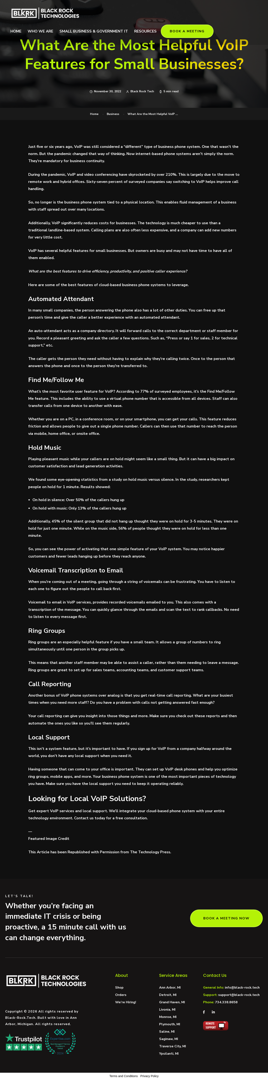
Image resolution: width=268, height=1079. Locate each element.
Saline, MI (167, 1031)
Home (94, 114)
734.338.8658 (226, 1002)
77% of (146, 391)
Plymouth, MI (169, 1024)
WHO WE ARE (40, 31)
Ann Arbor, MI (170, 987)
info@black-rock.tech (242, 987)
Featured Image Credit (48, 838)
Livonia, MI (167, 1009)
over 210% (166, 174)
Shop (119, 987)
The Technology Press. (150, 852)
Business (113, 114)
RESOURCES (145, 31)
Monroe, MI (168, 1017)
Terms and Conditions (124, 1076)
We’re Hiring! (125, 1002)
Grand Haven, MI (172, 1002)
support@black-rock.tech (239, 995)
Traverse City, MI (172, 1046)
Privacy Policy (149, 1076)
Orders (120, 995)
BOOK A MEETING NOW (226, 918)
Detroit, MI (168, 995)
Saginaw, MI (168, 1039)
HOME (15, 31)
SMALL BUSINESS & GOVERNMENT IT (93, 31)
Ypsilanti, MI (169, 1053)
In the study (186, 479)
